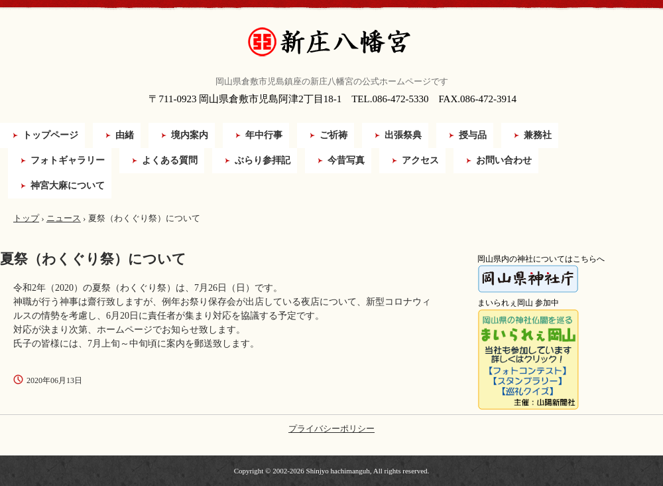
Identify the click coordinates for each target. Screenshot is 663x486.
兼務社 (538, 135)
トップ (26, 218)
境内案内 (189, 135)
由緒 (124, 135)
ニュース (63, 218)
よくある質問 (170, 160)
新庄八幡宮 (331, 42)
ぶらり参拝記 (262, 160)
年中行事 (263, 135)
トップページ (50, 135)
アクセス (420, 160)
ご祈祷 (333, 135)
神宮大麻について (67, 186)
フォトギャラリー (67, 160)
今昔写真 (346, 160)
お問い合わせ (504, 160)
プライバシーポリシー (331, 429)
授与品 (473, 135)
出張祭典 (403, 135)
